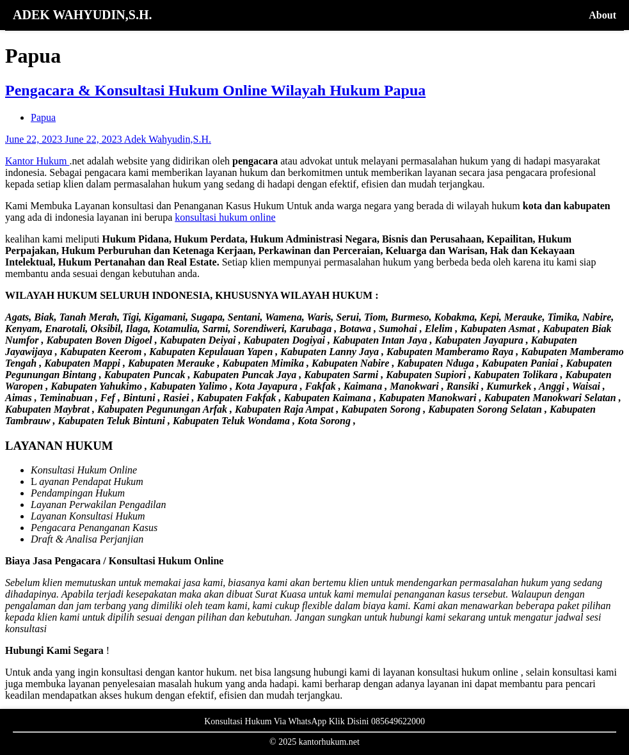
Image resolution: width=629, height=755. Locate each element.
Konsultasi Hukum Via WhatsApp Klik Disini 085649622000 (314, 721)
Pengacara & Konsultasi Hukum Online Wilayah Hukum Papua (215, 90)
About (602, 15)
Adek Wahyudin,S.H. (167, 139)
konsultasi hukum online (225, 217)
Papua (43, 117)
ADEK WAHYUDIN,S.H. (82, 15)
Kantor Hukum (37, 160)
